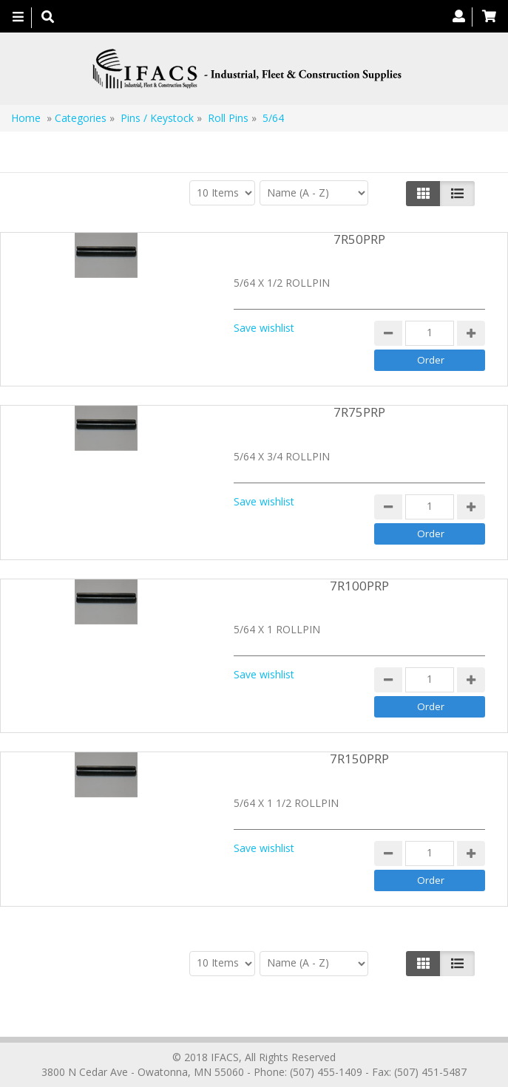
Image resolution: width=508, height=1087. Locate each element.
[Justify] (457, 193)
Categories (80, 118)
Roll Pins (228, 118)
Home (26, 118)
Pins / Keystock (157, 118)
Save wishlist (264, 328)
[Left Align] (423, 193)
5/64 (273, 118)
